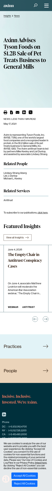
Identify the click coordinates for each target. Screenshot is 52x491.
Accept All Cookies (25, 475)
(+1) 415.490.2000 (18, 434)
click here (43, 212)
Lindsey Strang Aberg (15, 173)
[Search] (35, 5)
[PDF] (11, 113)
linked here (41, 462)
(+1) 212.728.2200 (17, 430)
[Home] (9, 6)
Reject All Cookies (24, 483)
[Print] (5, 112)
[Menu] (45, 5)
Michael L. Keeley (13, 178)
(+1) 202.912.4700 (18, 426)
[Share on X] (30, 113)
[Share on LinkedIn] (24, 113)
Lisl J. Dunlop (10, 175)
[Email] (17, 113)
